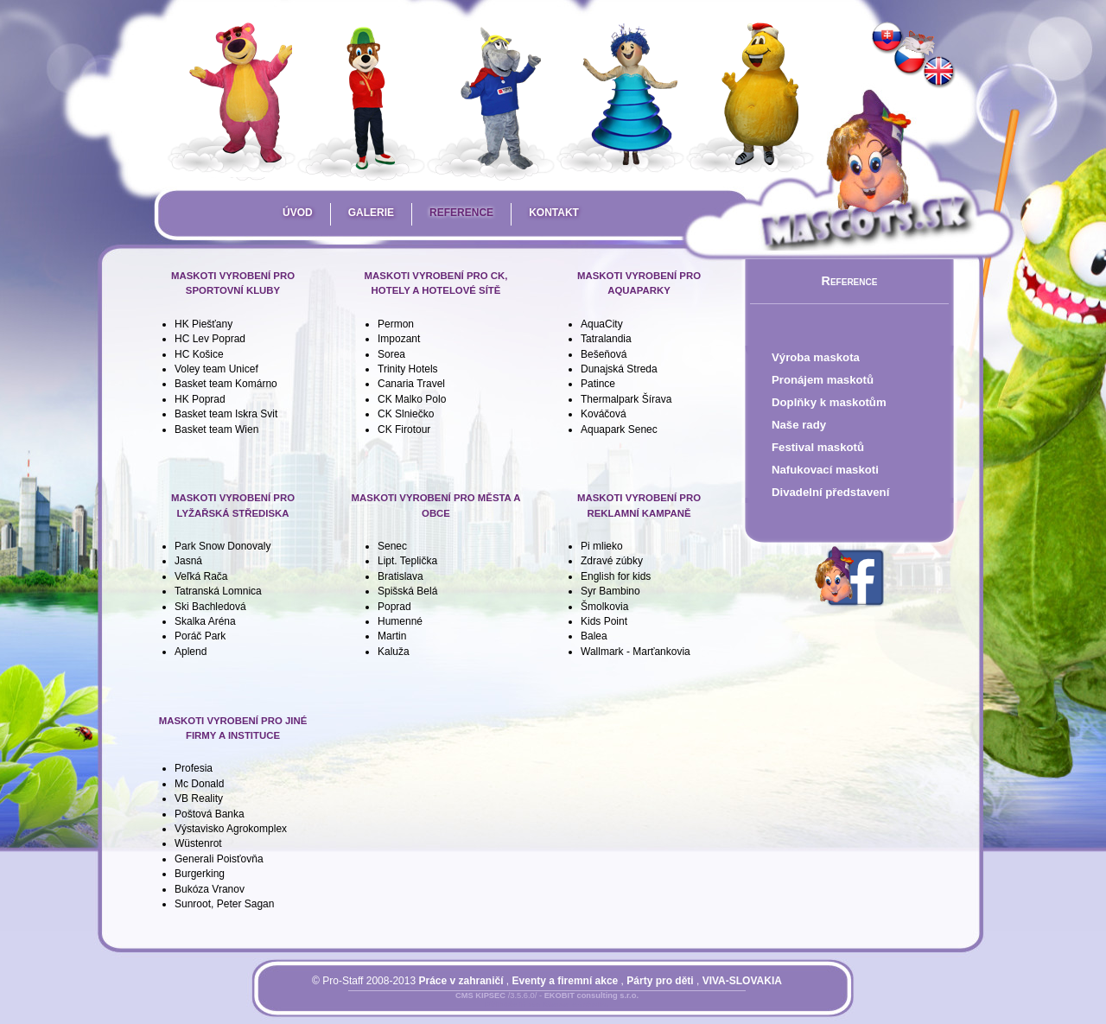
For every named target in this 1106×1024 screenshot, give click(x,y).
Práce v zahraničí (460, 981)
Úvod (298, 213)
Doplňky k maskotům (829, 402)
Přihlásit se (512, 1006)
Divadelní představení (830, 492)
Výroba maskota (816, 357)
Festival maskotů (818, 447)
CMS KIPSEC (480, 995)
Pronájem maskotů (823, 379)
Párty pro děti (659, 981)
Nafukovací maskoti (825, 469)
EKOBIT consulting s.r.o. (591, 995)
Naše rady (799, 424)
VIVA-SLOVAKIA (742, 981)
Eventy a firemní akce (565, 981)
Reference (461, 213)
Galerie (371, 213)
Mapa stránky (576, 1006)
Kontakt (554, 213)
